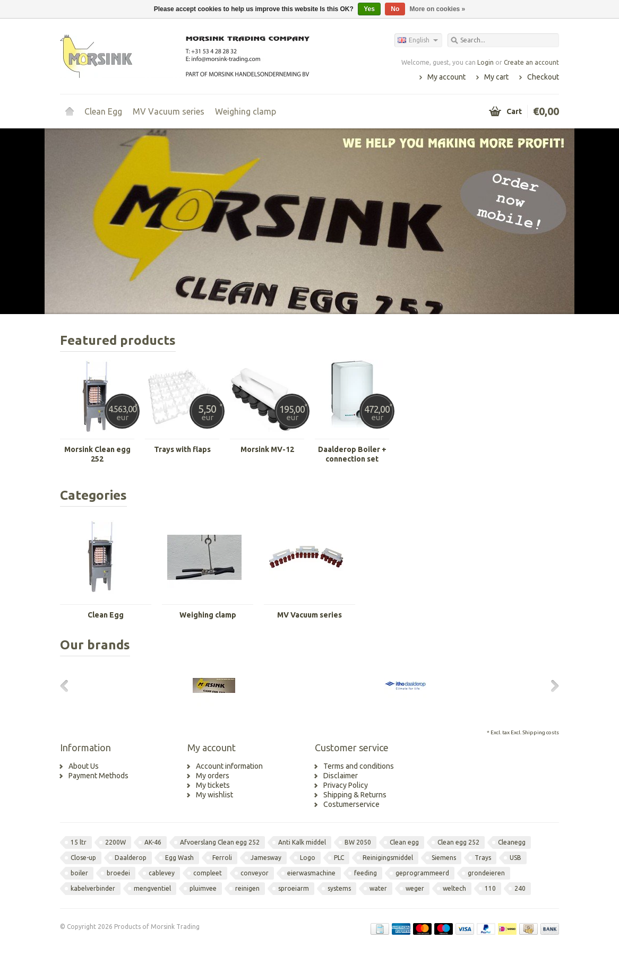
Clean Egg (103, 111)
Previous (68, 685)
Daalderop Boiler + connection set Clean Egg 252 (352, 454)
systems (339, 888)
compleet (207, 873)
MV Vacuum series (168, 111)
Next (551, 685)
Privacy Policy (345, 785)
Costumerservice (351, 804)
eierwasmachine (311, 873)
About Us (83, 766)
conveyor (254, 873)
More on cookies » (438, 9)
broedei (118, 873)
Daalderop (131, 857)
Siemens (444, 857)
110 (490, 888)
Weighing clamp (245, 111)
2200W (115, 842)
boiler (79, 873)
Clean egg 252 (458, 842)
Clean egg (404, 842)
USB (515, 857)
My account (446, 77)
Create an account (531, 62)
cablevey (162, 873)
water (378, 888)
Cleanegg (512, 842)
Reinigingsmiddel (388, 857)
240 (520, 888)
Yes (369, 9)
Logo (307, 857)
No (395, 9)
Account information (229, 766)
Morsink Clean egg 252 (97, 454)
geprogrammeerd (422, 873)
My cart (496, 77)
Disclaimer (340, 775)
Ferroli (222, 857)
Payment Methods (98, 775)
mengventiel (152, 888)
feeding (365, 873)
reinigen (247, 888)
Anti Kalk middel (302, 842)
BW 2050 (358, 842)
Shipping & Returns (354, 794)
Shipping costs (540, 732)
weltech (454, 888)
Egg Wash (179, 857)
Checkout (543, 77)
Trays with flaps (182, 449)
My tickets (213, 785)
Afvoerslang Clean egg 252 (220, 842)
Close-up (83, 857)
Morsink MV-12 (267, 449)
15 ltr (79, 842)
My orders (212, 775)
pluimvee (203, 888)
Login (485, 62)
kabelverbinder (93, 888)
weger (415, 888)
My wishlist (214, 794)
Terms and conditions (358, 766)
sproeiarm (293, 888)
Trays (483, 857)
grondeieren (486, 873)
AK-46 (152, 842)
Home (69, 111)
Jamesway (266, 857)
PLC (339, 857)
